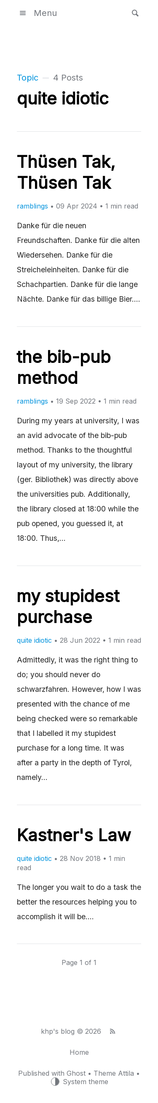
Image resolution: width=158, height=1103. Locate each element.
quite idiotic (34, 640)
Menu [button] (37, 13)
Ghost (76, 1073)
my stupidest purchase (67, 606)
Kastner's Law (73, 835)
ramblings (32, 206)
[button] (132, 13)
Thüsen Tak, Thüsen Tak (65, 172)
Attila (126, 1073)
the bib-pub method (63, 367)
